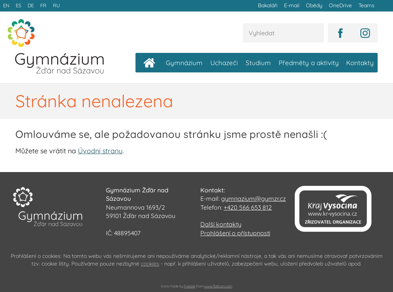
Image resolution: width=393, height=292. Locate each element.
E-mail (293, 5)
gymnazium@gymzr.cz (253, 198)
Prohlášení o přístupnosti (235, 232)
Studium (258, 62)
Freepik (189, 286)
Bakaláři (269, 5)
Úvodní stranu (100, 150)
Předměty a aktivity (309, 62)
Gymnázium (184, 62)
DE (30, 5)
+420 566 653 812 (248, 207)
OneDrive (340, 5)
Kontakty (360, 62)
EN (6, 5)
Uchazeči (224, 62)
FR (42, 5)
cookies (150, 263)
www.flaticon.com (218, 286)
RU (54, 5)
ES (18, 5)
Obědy (315, 5)
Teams (366, 5)
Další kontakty (220, 224)
